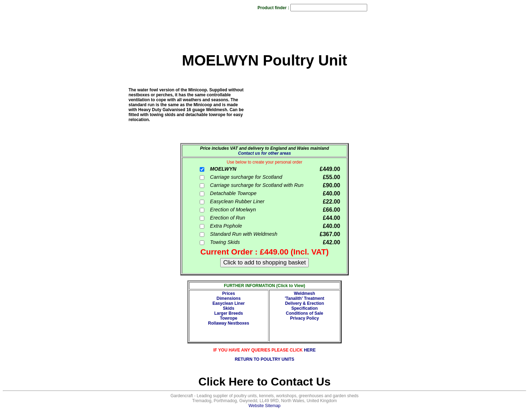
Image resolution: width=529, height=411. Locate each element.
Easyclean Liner (228, 303)
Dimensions (229, 298)
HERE (309, 350)
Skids (228, 308)
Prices (228, 293)
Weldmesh (304, 293)
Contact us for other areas (264, 153)
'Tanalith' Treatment (304, 298)
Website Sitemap (265, 405)
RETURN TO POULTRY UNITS (264, 359)
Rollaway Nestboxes (228, 323)
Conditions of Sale (304, 313)
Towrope (228, 318)
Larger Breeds (228, 313)
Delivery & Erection (304, 303)
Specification (304, 308)
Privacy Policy (304, 318)
